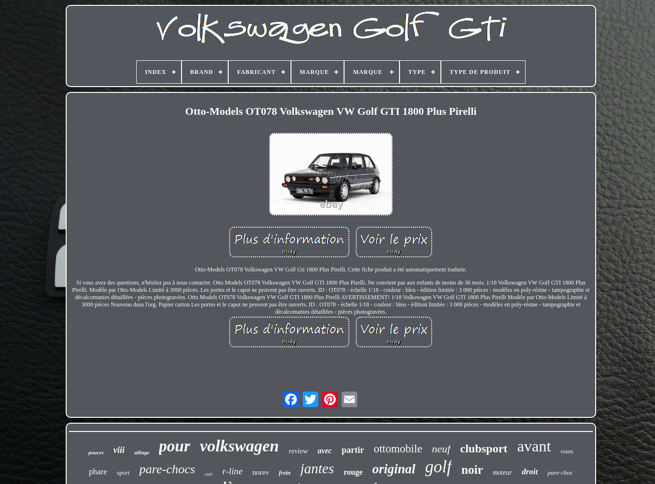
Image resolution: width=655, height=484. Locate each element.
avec (325, 451)
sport (123, 472)
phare (98, 471)
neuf (441, 449)
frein (285, 472)
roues (567, 451)
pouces (96, 452)
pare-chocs (167, 469)
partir (353, 450)
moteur (502, 472)
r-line (232, 471)
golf (438, 466)
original (394, 469)
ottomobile (398, 449)
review (298, 451)
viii (119, 450)
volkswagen (239, 446)
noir (472, 469)
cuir (209, 474)
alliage (141, 452)
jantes (317, 468)
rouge (353, 472)
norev (261, 472)
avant (534, 446)
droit (530, 471)
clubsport (484, 448)
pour (174, 446)
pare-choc (560, 472)
